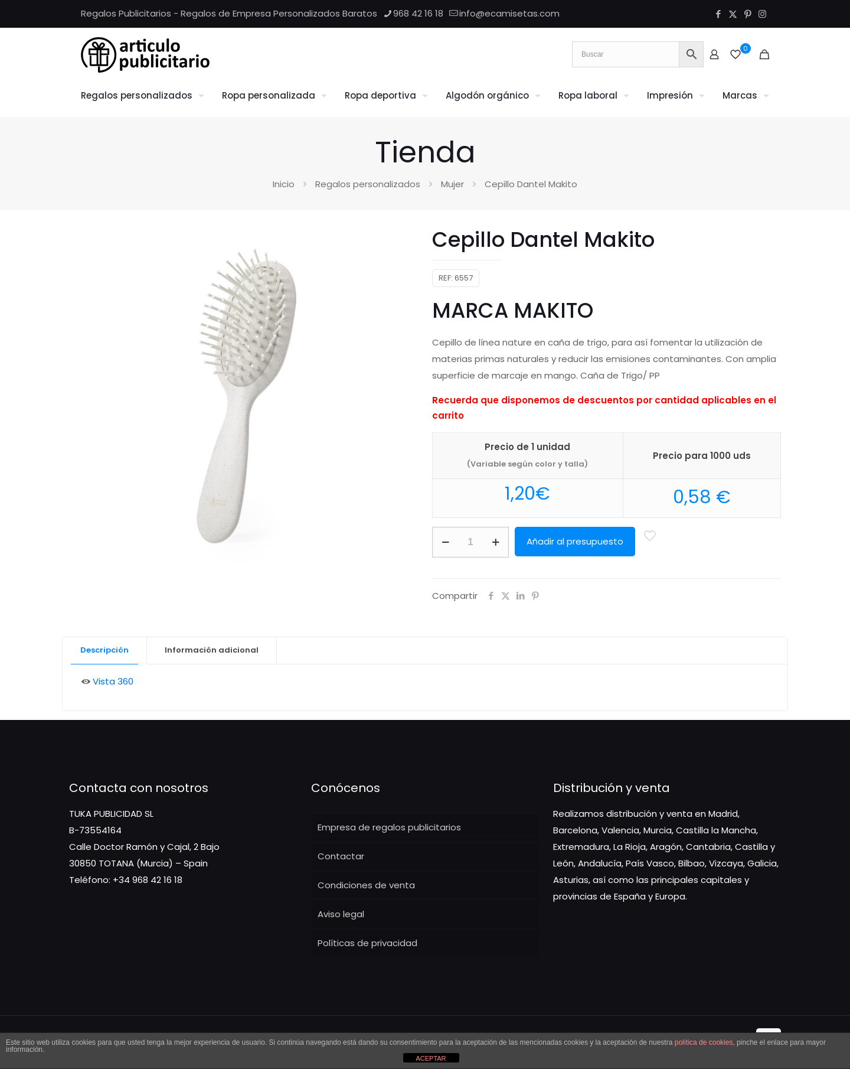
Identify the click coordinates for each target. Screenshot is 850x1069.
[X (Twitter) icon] (732, 14)
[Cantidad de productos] (470, 542)
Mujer (452, 184)
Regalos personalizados (367, 184)
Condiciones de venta (366, 885)
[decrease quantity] (445, 542)
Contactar (341, 856)
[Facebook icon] (718, 14)
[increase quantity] (495, 542)
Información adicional (212, 650)
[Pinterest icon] (747, 14)
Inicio (284, 184)
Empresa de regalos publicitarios (389, 827)
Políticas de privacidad (367, 943)
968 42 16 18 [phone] (418, 13)
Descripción (104, 650)
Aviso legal (341, 914)
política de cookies (704, 1042)
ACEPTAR (431, 1058)
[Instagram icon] (762, 14)
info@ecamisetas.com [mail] (509, 13)
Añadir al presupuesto (575, 541)
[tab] (105, 650)
